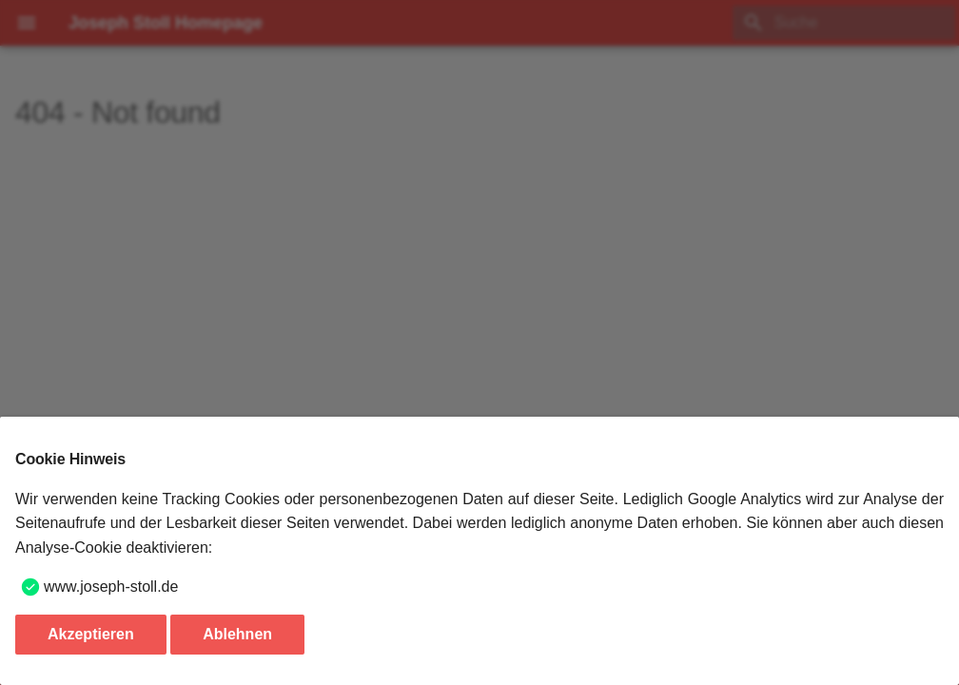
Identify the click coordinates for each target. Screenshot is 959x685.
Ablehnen (237, 634)
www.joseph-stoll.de (111, 586)
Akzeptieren (91, 634)
